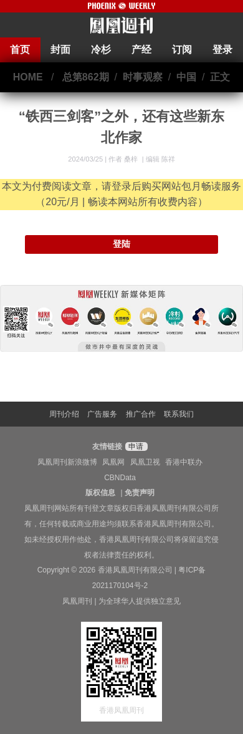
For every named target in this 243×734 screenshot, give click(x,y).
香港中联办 (183, 462)
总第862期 (85, 77)
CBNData (120, 477)
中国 (186, 77)
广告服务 (102, 414)
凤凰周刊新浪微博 (67, 462)
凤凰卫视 (145, 462)
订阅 (182, 49)
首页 (20, 49)
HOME (28, 77)
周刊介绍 (64, 414)
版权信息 (100, 492)
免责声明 (140, 492)
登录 (222, 49)
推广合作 (141, 414)
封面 (60, 49)
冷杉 (101, 49)
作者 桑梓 (124, 159)
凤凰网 (113, 462)
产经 (141, 49)
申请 (134, 446)
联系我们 (179, 414)
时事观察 (143, 77)
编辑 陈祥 (160, 159)
